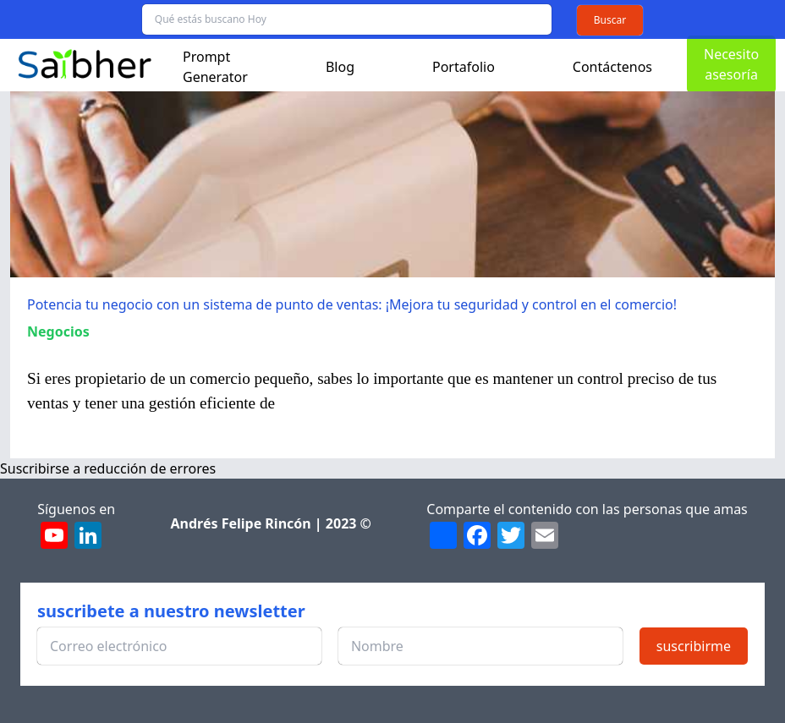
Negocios (58, 331)
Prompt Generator (215, 66)
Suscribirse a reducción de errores (108, 468)
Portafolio (463, 67)
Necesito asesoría (731, 64)
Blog (340, 67)
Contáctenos (612, 67)
